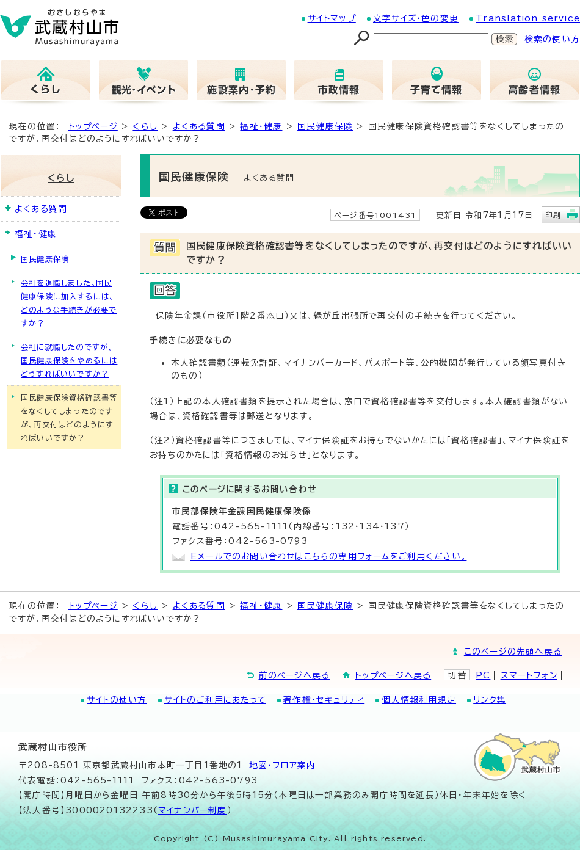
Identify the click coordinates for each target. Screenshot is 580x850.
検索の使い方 (552, 39)
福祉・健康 (261, 126)
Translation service (528, 18)
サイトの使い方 (117, 700)
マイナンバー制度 (192, 810)
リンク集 (489, 700)
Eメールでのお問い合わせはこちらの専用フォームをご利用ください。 (328, 556)
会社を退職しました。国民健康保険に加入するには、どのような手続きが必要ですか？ (69, 303)
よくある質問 (199, 126)
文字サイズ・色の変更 (416, 18)
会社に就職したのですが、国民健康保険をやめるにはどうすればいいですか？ (69, 360)
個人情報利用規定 (419, 700)
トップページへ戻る (393, 675)
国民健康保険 (325, 126)
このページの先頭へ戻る (513, 651)
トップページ (93, 126)
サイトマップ (332, 18)
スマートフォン (529, 675)
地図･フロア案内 (282, 765)
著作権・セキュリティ (323, 700)
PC (483, 675)
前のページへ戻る (294, 675)
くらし (145, 126)
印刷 (553, 215)
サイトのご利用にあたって (215, 700)
